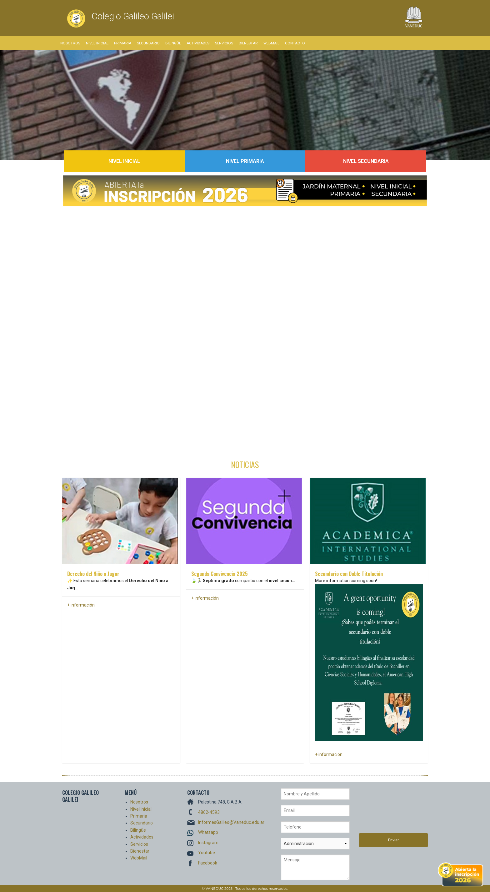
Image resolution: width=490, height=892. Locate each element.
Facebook (207, 862)
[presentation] (384, 810)
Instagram (208, 842)
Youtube (206, 852)
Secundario (148, 43)
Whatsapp (208, 832)
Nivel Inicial (97, 43)
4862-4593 (209, 812)
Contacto (295, 43)
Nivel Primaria (245, 161)
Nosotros (70, 43)
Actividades (198, 43)
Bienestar (248, 43)
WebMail (271, 43)
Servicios (224, 43)
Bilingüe (173, 43)
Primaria (122, 43)
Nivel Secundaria (366, 161)
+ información (81, 604)
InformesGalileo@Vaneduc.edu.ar (231, 822)
